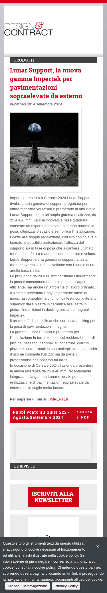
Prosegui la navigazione (27, 586)
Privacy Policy (66, 586)
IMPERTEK (59, 399)
